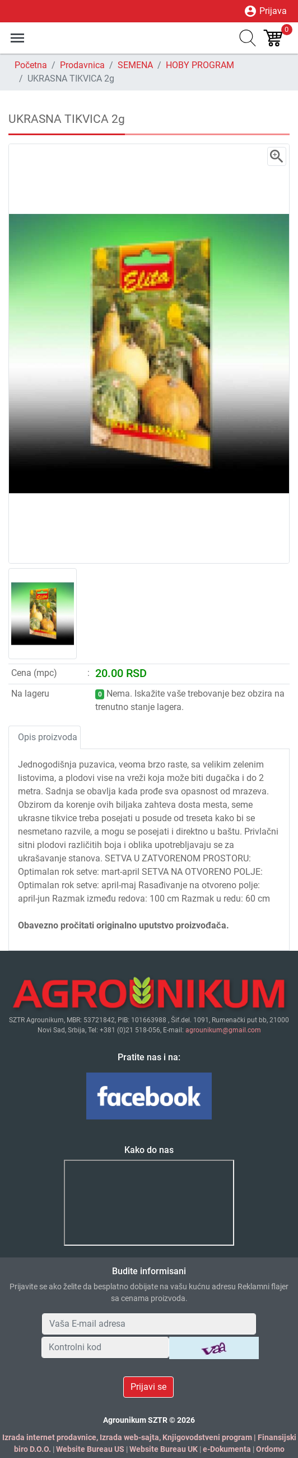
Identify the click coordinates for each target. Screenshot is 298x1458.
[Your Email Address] (149, 1324)
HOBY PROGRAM (200, 65)
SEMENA (135, 65)
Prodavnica (82, 65)
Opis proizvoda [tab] (47, 737)
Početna (31, 65)
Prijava (265, 11)
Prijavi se (148, 1386)
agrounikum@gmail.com (223, 1030)
